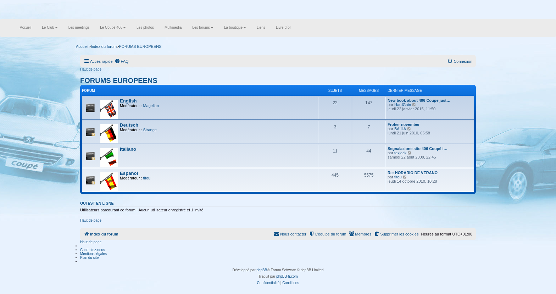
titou (146, 178)
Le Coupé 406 (113, 27)
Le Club (49, 27)
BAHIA (400, 129)
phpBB (261, 270)
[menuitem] (122, 61)
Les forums (202, 27)
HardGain (402, 104)
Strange (150, 130)
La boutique (235, 27)
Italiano (128, 149)
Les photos (145, 27)
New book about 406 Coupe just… (419, 100)
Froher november (403, 124)
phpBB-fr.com (287, 276)
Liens (261, 27)
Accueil (25, 27)
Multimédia (173, 27)
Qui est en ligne (97, 203)
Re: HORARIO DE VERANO (413, 173)
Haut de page (90, 69)
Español (129, 173)
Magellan (151, 106)
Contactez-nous (92, 250)
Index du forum (104, 46)
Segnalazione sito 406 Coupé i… (417, 148)
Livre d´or (283, 27)
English (128, 101)
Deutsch (129, 125)
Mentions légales (93, 254)
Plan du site (89, 258)
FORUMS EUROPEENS (118, 80)
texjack (400, 153)
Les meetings (78, 27)
